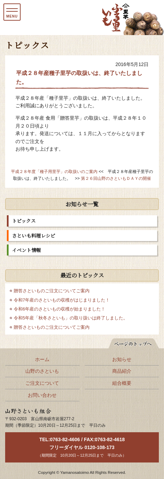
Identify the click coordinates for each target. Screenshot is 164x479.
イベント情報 (26, 250)
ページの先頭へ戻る (130, 342)
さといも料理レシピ (33, 235)
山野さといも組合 (24, 411)
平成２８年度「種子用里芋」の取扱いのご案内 (54, 171)
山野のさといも (42, 371)
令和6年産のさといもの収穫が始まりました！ (59, 309)
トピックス (24, 220)
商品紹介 (121, 371)
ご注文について (42, 383)
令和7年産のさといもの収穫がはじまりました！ (62, 300)
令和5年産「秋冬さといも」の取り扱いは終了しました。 (71, 318)
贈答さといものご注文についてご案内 (52, 291)
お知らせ (121, 359)
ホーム (42, 359)
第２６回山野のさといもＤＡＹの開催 (116, 178)
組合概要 (121, 383)
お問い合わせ (42, 395)
